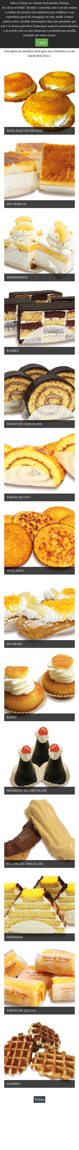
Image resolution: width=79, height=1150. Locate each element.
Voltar (39, 1099)
